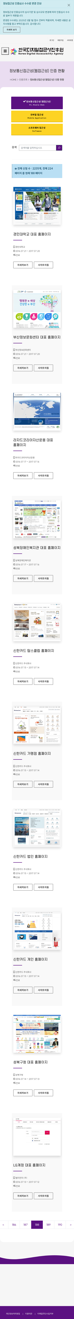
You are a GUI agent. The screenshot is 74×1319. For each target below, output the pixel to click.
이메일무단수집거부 (45, 1271)
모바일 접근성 (37, 116)
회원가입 (60, 40)
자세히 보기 (12, 29)
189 (48, 1224)
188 (37, 1224)
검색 (14, 147)
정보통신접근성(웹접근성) (37, 103)
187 (25, 1224)
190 (60, 1224)
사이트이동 (43, 264)
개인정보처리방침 (13, 1271)
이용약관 (28, 1271)
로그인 (52, 40)
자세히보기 (25, 264)
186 (14, 1224)
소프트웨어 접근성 (37, 129)
